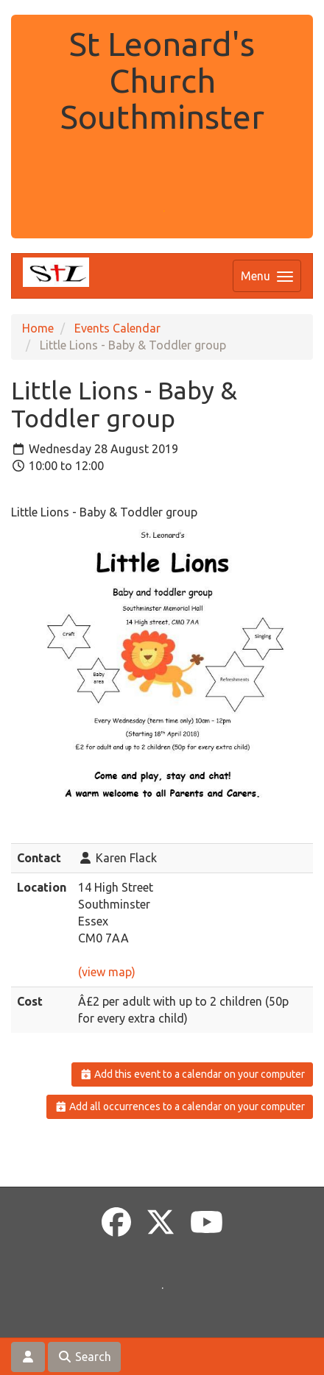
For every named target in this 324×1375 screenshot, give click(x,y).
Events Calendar (117, 328)
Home (38, 328)
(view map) (106, 971)
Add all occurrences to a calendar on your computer (180, 1106)
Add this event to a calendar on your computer (193, 1074)
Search (84, 1356)
